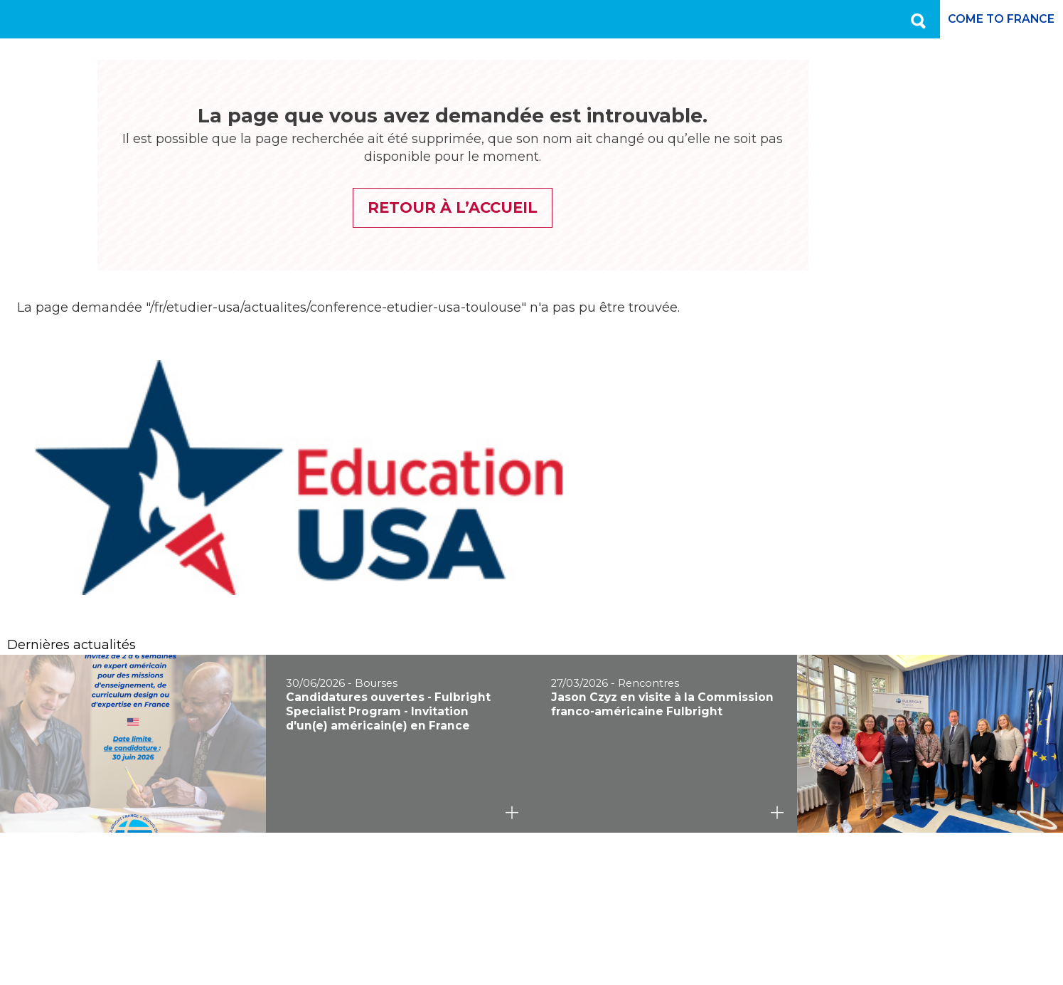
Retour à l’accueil (399, 207)
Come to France (991, 19)
